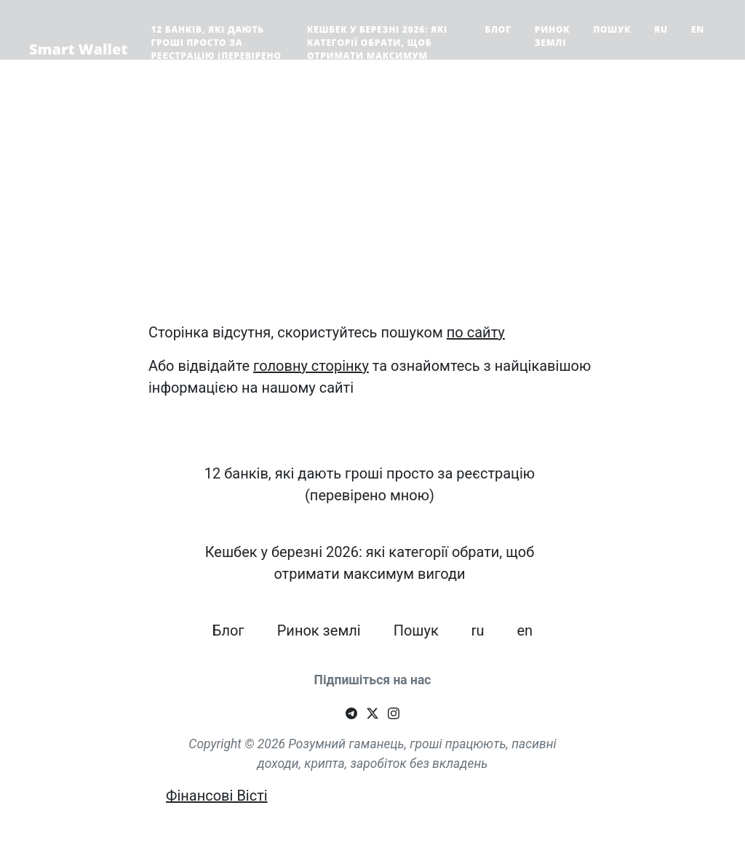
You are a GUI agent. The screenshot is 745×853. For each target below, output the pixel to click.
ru (661, 29)
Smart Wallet (78, 49)
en (697, 29)
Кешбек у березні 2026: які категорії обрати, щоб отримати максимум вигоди (377, 49)
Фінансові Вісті (217, 795)
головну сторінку (311, 366)
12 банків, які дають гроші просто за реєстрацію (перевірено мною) (216, 49)
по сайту (476, 332)
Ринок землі (552, 36)
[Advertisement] (372, 208)
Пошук (612, 29)
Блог (498, 29)
